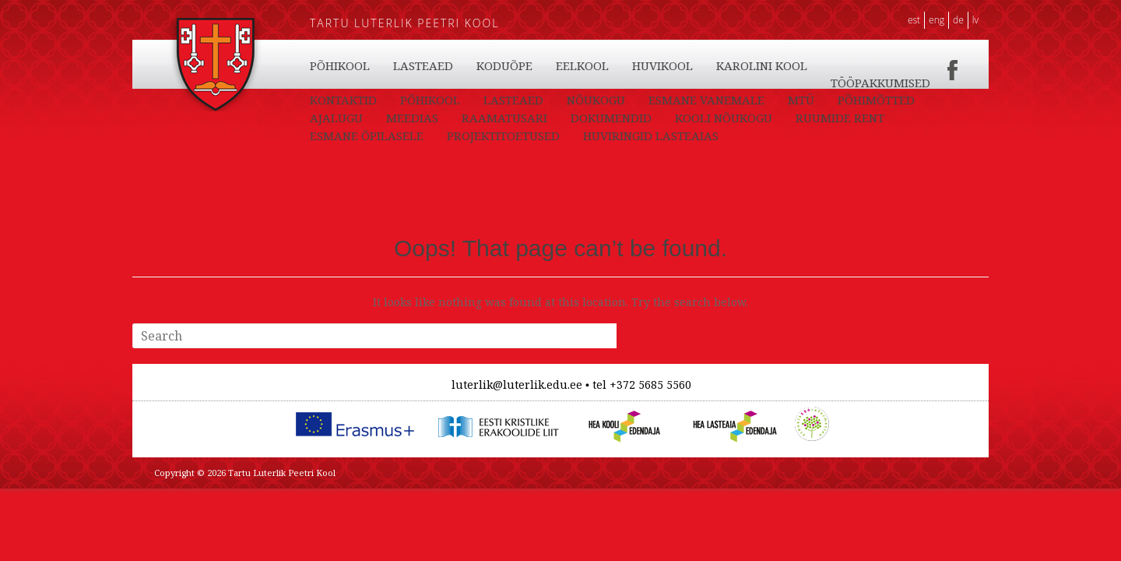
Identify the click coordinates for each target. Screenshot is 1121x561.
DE (958, 19)
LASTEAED (423, 65)
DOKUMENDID (611, 117)
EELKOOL (582, 65)
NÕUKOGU (596, 100)
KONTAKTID (343, 100)
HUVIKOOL (662, 65)
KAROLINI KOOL (761, 65)
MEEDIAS (412, 117)
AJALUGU (336, 117)
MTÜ (801, 100)
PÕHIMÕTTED (876, 100)
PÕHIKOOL (340, 65)
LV (975, 19)
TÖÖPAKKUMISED (880, 82)
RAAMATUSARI (504, 117)
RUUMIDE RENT (840, 117)
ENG (936, 19)
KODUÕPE (504, 65)
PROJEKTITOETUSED (503, 135)
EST (914, 19)
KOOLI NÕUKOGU (723, 117)
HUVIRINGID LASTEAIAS (651, 135)
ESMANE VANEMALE (706, 100)
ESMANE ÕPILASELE (366, 135)
